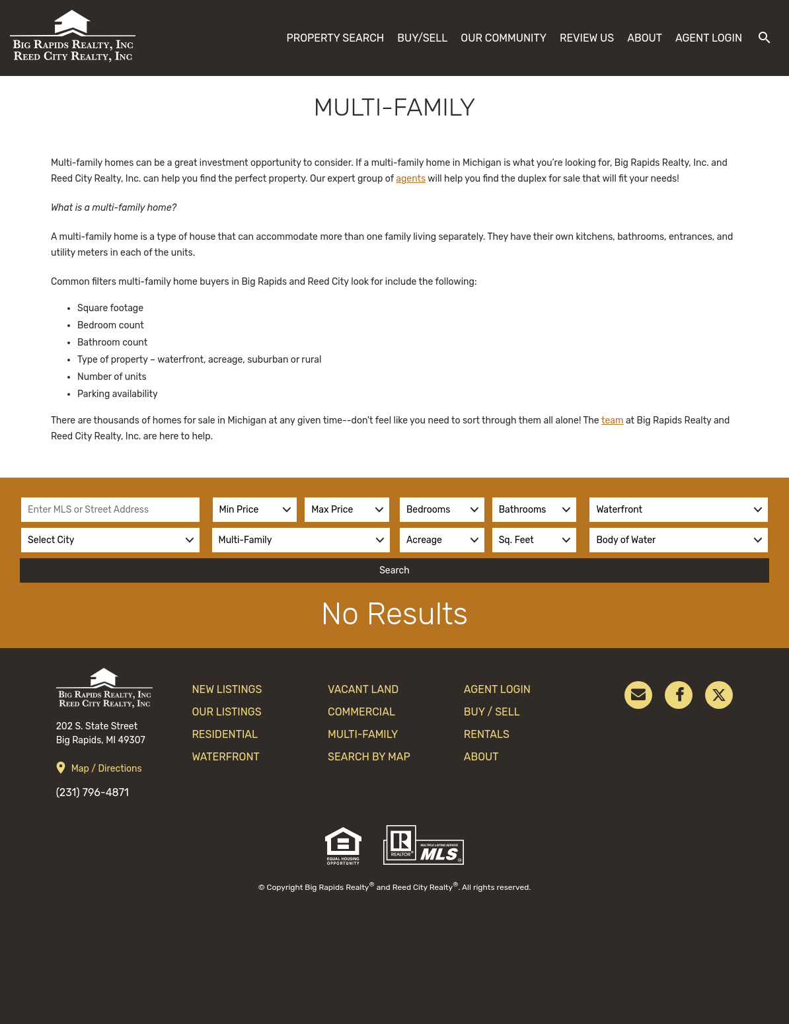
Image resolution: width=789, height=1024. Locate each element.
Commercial (361, 712)
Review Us (587, 38)
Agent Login (708, 38)
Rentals (486, 734)
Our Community (503, 38)
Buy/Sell (422, 38)
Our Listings (226, 712)
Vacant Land (363, 689)
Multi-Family (363, 734)
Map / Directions (106, 768)
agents (411, 178)
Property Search (335, 38)
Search (394, 570)
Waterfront (225, 756)
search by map (369, 756)
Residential (225, 734)
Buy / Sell (492, 712)
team (612, 420)
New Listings (227, 689)
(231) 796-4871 (92, 792)
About (644, 38)
